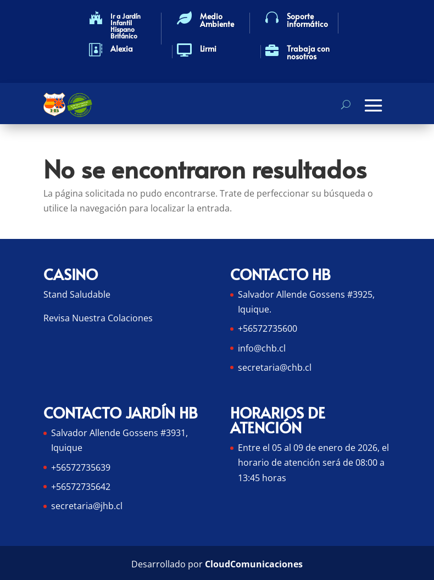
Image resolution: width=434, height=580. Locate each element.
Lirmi (208, 48)
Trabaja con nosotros (308, 52)
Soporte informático (307, 20)
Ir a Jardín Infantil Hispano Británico (125, 26)
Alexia (121, 48)
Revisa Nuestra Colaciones (98, 318)
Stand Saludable (76, 294)
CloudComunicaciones (254, 564)
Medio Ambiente (217, 20)
